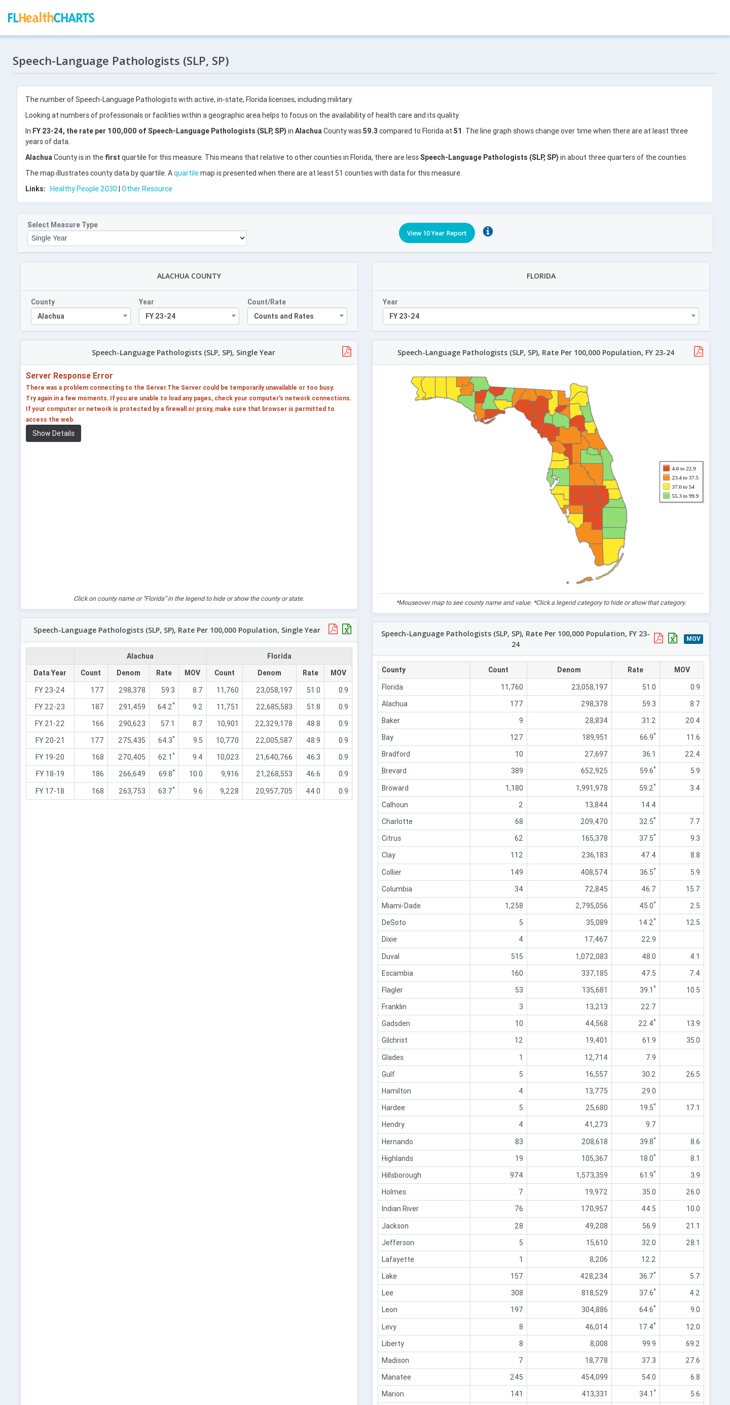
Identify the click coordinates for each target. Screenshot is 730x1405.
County (45, 297)
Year (148, 297)
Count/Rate (267, 297)
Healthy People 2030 (86, 184)
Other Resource (149, 184)
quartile (188, 168)
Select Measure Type (65, 220)
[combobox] (83, 311)
